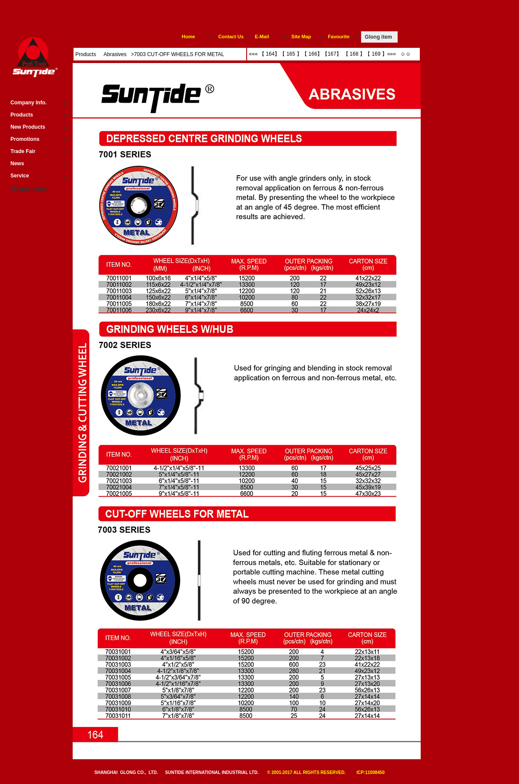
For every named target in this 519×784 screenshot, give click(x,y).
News (17, 163)
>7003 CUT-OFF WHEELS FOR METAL (177, 54)
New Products (27, 127)
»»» (392, 54)
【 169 (372, 54)
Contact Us (231, 36)
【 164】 (269, 54)
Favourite (339, 36)
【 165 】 (291, 54)
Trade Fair (22, 151)
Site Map (301, 36)
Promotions (25, 139)
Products (85, 54)
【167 (329, 54)
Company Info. (28, 103)
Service (19, 176)
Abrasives (116, 54)
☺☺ (404, 54)
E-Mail (262, 36)
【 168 (351, 54)
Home (188, 36)
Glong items (29, 188)
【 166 (309, 54)
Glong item (378, 37)
